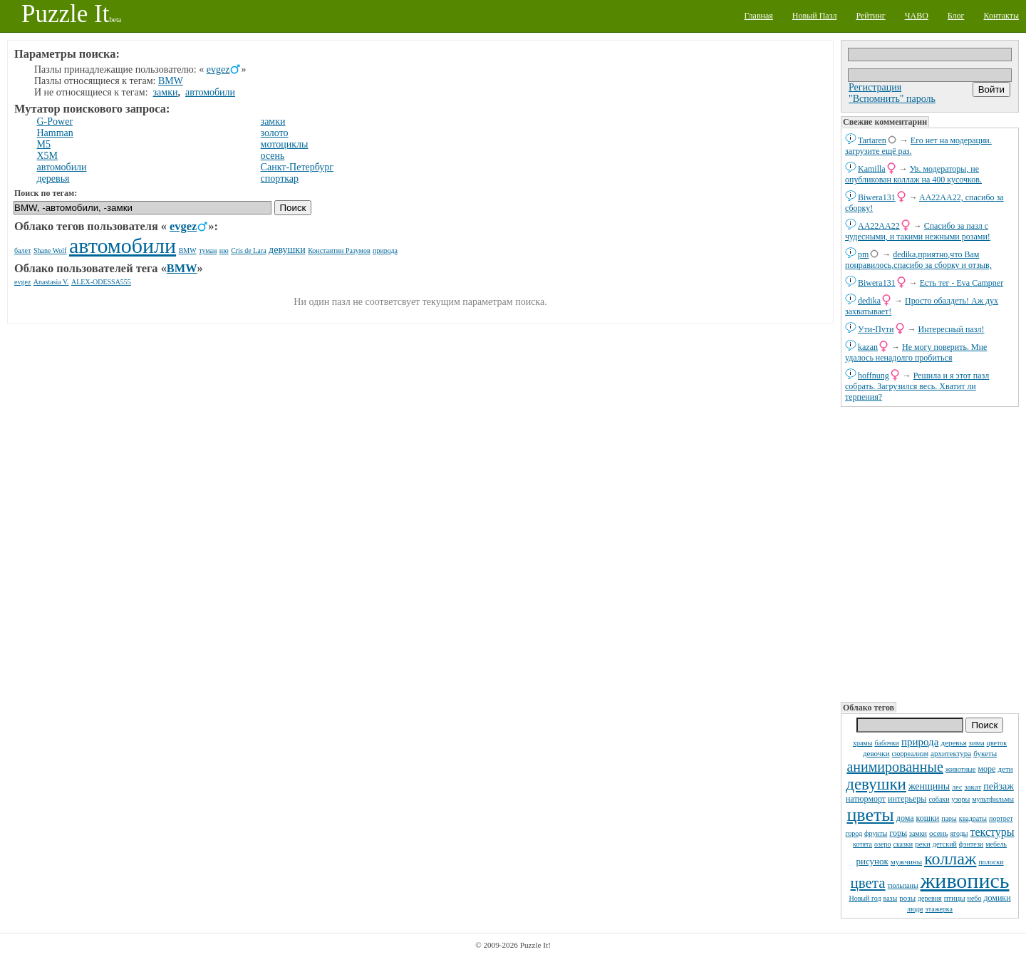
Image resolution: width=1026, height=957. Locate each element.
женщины (929, 786)
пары (949, 818)
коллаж (950, 858)
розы (907, 898)
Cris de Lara (248, 250)
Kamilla (872, 169)
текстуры (992, 832)
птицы (954, 898)
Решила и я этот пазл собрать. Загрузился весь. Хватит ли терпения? (917, 386)
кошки (928, 818)
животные (960, 769)
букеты (985, 753)
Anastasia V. (51, 282)
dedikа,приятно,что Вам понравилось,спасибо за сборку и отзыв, (918, 259)
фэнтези (971, 844)
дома (905, 818)
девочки (876, 753)
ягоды (959, 833)
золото (275, 133)
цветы (869, 815)
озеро (882, 844)
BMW (170, 81)
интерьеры (907, 799)
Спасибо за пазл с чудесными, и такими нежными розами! (917, 231)
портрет (1001, 818)
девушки (876, 784)
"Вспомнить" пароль (892, 98)
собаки (938, 799)
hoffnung (873, 376)
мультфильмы (993, 799)
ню (224, 250)
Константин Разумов (339, 250)
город (853, 833)
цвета (868, 882)
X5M (47, 155)
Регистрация (875, 87)
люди (915, 909)
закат (972, 786)
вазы (891, 898)
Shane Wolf (50, 250)
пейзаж (998, 786)
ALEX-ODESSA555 (101, 282)
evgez (218, 69)
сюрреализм (910, 753)
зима (977, 742)
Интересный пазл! (951, 329)
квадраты (973, 818)
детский (945, 844)
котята (862, 844)
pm (863, 254)
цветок (997, 743)
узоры (961, 799)
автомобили (210, 92)
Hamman (55, 133)
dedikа (869, 301)
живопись (965, 880)
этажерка (939, 909)
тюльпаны (903, 885)
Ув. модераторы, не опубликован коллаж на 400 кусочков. (913, 174)
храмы (863, 743)
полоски (990, 862)
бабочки (886, 743)
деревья (953, 742)
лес (957, 787)
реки (923, 843)
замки (918, 833)
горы (898, 833)
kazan (868, 347)
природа (919, 742)
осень (938, 833)
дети (1005, 769)
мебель (996, 844)
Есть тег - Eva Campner (962, 283)
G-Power (55, 121)
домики (996, 898)
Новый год (865, 898)
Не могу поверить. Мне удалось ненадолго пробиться (916, 352)
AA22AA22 (879, 226)
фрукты (875, 833)
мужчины (906, 861)
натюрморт (866, 799)
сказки (903, 844)
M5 (44, 144)
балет (22, 250)
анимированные (894, 767)
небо (975, 898)
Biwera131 (877, 197)
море (986, 769)
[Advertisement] (929, 552)
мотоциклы (285, 144)
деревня (930, 898)
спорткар (280, 178)
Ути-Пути (876, 329)
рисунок (872, 861)
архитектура (951, 753)
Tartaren (872, 140)
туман (208, 250)
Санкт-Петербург (297, 167)
